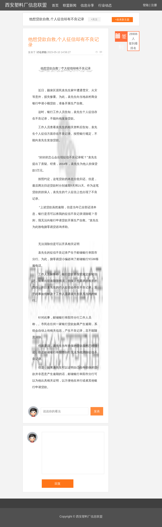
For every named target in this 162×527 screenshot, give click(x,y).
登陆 (146, 5)
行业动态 (105, 5)
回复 (58, 483)
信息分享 (87, 5)
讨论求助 (41, 52)
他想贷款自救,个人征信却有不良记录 (56, 19)
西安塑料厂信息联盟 (26, 5)
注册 (154, 5)
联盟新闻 (69, 5)
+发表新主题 (122, 19)
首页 (55, 5)
